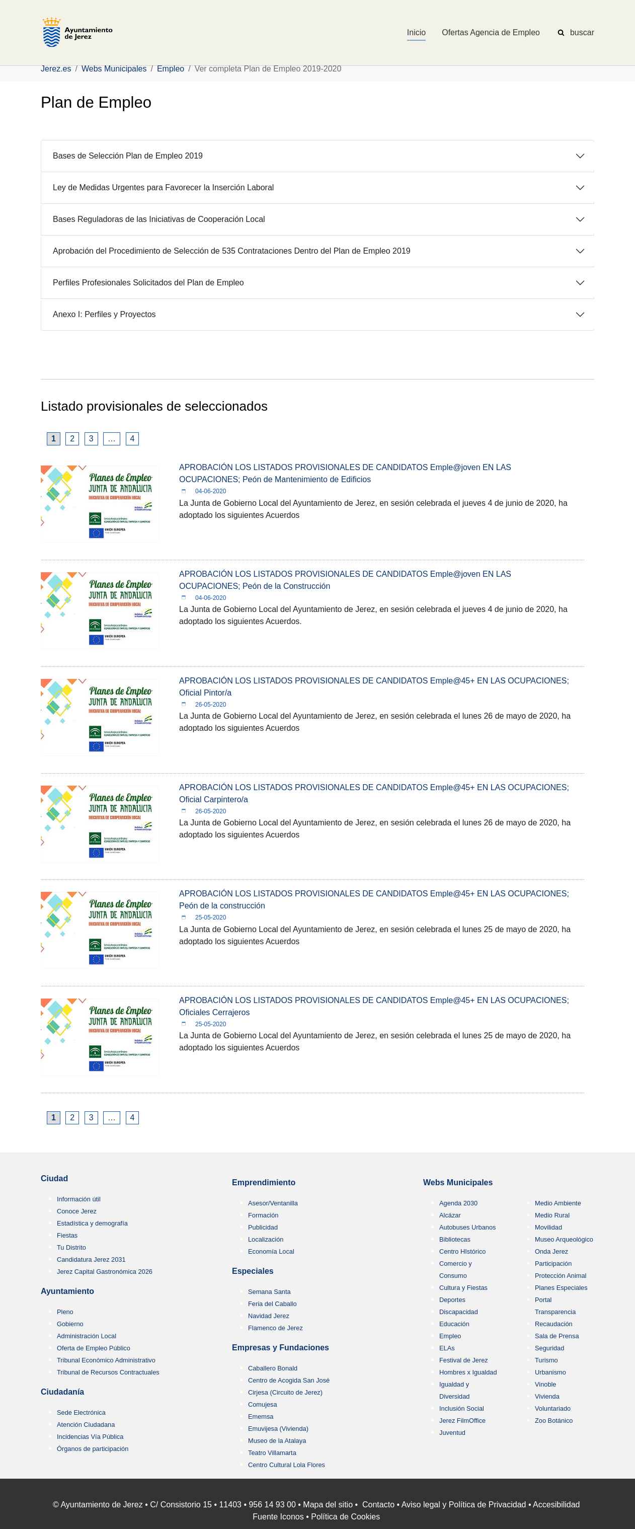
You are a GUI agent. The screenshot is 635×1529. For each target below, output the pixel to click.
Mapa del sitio (328, 1504)
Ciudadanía (62, 1392)
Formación (263, 1215)
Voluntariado (553, 1408)
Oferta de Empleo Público (93, 1348)
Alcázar (450, 1215)
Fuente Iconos (278, 1516)
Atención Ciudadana (86, 1424)
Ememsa (261, 1416)
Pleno (65, 1312)
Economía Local (271, 1251)
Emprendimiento (263, 1182)
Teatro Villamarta (272, 1453)
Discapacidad (458, 1312)
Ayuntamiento (67, 1291)
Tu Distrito (71, 1247)
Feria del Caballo (272, 1304)
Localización (265, 1239)
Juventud (452, 1432)
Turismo (546, 1360)
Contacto (378, 1504)
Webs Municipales (458, 1182)
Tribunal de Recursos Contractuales (108, 1372)
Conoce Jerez (77, 1211)
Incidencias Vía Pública (90, 1436)
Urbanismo (550, 1372)
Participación (553, 1263)
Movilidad (548, 1227)
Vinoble (545, 1384)
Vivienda (547, 1396)
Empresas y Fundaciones (280, 1347)
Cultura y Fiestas (463, 1287)
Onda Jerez (551, 1251)
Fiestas (67, 1235)
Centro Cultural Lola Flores (286, 1465)
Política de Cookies (345, 1516)
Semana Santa (269, 1291)
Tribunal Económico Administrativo (106, 1360)
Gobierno (70, 1324)
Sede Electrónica (81, 1412)
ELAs (447, 1348)
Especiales (253, 1271)
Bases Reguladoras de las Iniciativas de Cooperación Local (159, 219)
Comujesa (262, 1404)
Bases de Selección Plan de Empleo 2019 (128, 155)
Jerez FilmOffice (462, 1420)
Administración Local (86, 1336)
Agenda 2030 (458, 1203)
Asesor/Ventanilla (273, 1203)
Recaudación (554, 1324)
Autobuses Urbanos (467, 1227)
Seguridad (549, 1348)
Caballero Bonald (272, 1368)
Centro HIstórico (462, 1251)
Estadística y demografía (92, 1223)
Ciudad (54, 1178)
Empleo (450, 1336)
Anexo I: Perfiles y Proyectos (104, 314)
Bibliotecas (454, 1239)
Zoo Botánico (554, 1420)
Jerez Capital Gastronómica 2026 (104, 1271)
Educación (454, 1324)
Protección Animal (560, 1275)
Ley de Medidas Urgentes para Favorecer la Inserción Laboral (163, 187)
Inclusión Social (461, 1408)
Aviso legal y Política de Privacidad (464, 1504)
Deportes (452, 1300)
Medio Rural (552, 1215)
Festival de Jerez (463, 1360)
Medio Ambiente (558, 1203)
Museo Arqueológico (564, 1239)
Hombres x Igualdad (468, 1372)
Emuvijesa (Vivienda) (278, 1428)
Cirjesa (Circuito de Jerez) (285, 1392)
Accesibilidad (556, 1504)
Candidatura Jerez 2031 (91, 1259)
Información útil (79, 1199)
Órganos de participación (92, 1448)
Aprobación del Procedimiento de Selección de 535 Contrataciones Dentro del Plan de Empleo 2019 (232, 251)
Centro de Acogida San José (289, 1380)
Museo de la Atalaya (277, 1440)
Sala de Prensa (557, 1336)
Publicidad (263, 1227)
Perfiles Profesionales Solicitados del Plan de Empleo (148, 282)
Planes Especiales (561, 1287)
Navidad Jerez (268, 1316)
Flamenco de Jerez (275, 1328)
